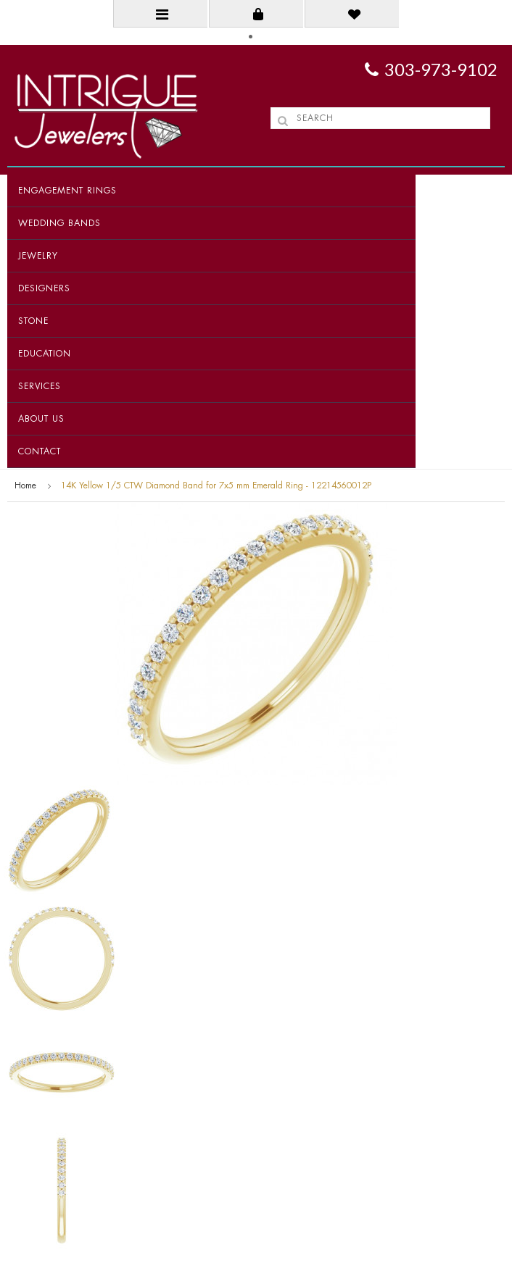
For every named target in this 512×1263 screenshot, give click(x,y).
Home (25, 485)
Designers (44, 288)
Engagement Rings (67, 190)
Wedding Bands (59, 223)
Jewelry (38, 255)
